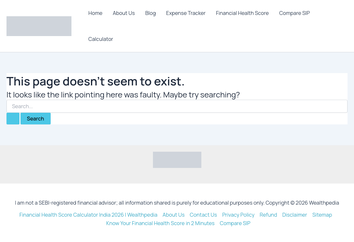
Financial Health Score (242, 13)
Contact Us (203, 214)
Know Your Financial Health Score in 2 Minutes (160, 223)
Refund (268, 214)
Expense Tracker (186, 13)
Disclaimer (294, 214)
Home (95, 13)
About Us (124, 13)
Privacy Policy (238, 214)
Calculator (100, 39)
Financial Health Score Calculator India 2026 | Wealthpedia (88, 214)
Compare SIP (294, 13)
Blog (150, 13)
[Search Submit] (12, 118)
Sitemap (322, 214)
